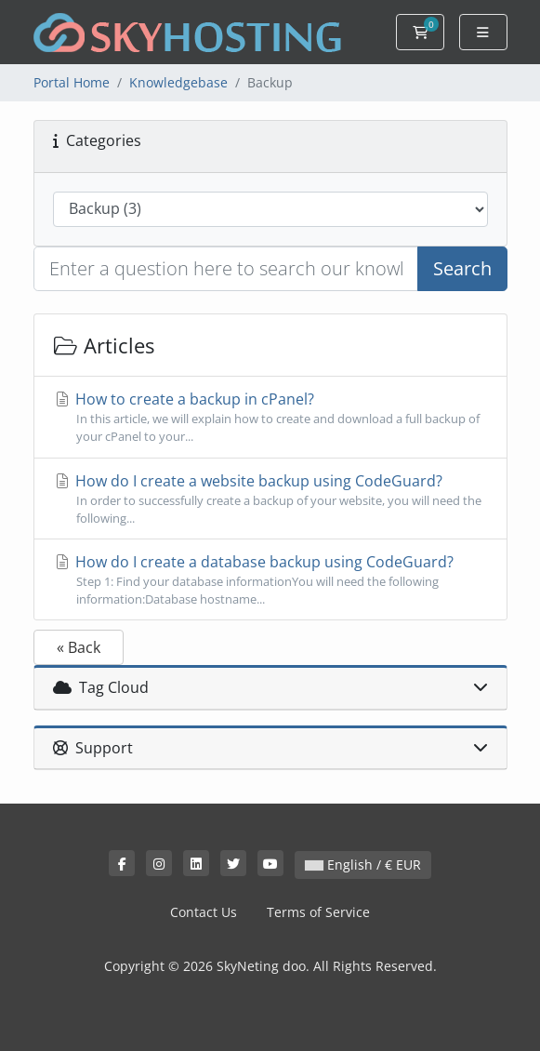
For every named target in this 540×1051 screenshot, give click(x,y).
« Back (78, 647)
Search (462, 268)
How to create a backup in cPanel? (270, 417)
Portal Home (71, 82)
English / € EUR (363, 864)
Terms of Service (318, 912)
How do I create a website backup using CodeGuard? (270, 499)
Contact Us (203, 912)
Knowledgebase (178, 82)
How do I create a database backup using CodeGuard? (270, 580)
